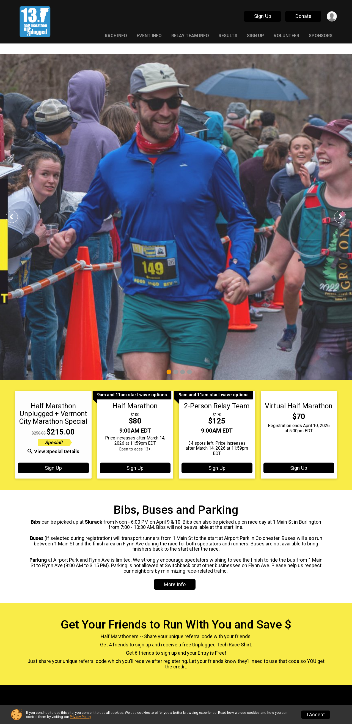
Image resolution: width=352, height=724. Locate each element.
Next (344, 217)
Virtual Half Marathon (298, 406)
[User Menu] (332, 16)
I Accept (316, 714)
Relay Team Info (190, 35)
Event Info (149, 35)
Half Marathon (135, 406)
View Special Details (53, 451)
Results (228, 35)
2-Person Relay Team (217, 406)
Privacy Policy (80, 717)
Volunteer (286, 35)
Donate (303, 16)
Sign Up (262, 16)
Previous (15, 217)
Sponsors (320, 35)
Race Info (116, 35)
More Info (175, 584)
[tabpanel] (176, 217)
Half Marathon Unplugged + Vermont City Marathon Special (53, 413)
